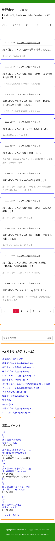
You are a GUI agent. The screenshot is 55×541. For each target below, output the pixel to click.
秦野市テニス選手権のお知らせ (18, 367)
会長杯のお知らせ (12, 359)
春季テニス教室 (9, 443)
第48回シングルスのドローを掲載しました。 (26, 129)
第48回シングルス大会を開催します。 (22, 152)
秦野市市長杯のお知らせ (15, 379)
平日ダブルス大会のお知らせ (17, 371)
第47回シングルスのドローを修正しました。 (26, 290)
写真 (6, 400)
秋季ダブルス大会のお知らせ (17, 408)
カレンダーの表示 (10, 515)
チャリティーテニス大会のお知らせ (20, 388)
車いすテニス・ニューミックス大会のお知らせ (26, 384)
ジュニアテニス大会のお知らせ (18, 375)
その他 (7, 404)
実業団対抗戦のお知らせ (15, 396)
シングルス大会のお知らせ (28, 43)
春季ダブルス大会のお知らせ (17, 363)
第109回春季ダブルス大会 (14, 453)
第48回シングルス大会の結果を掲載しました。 (27, 49)
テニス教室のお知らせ (14, 392)
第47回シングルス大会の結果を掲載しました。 (27, 180)
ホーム (5, 33)
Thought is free (42, 534)
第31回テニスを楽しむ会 (13, 489)
